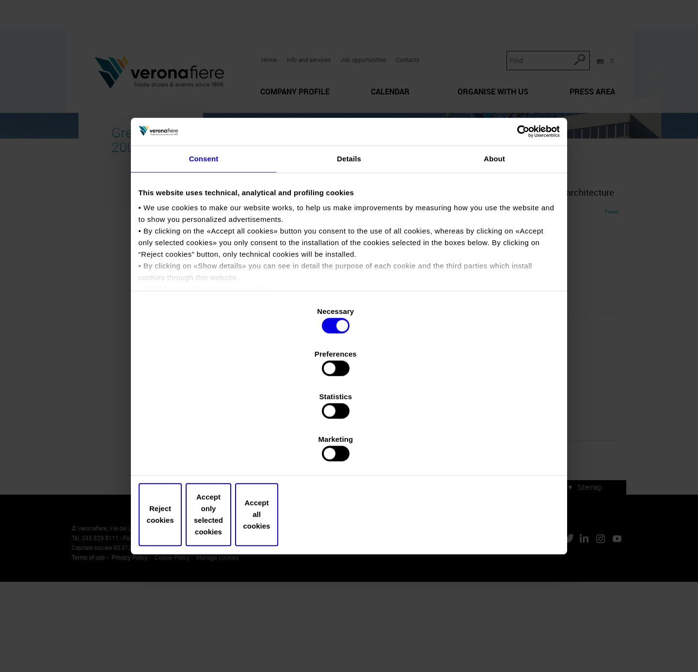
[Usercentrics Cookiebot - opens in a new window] (514, 214)
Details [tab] (349, 246)
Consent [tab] (204, 246)
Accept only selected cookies (348, 450)
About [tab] (494, 246)
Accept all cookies (488, 450)
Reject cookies (209, 450)
